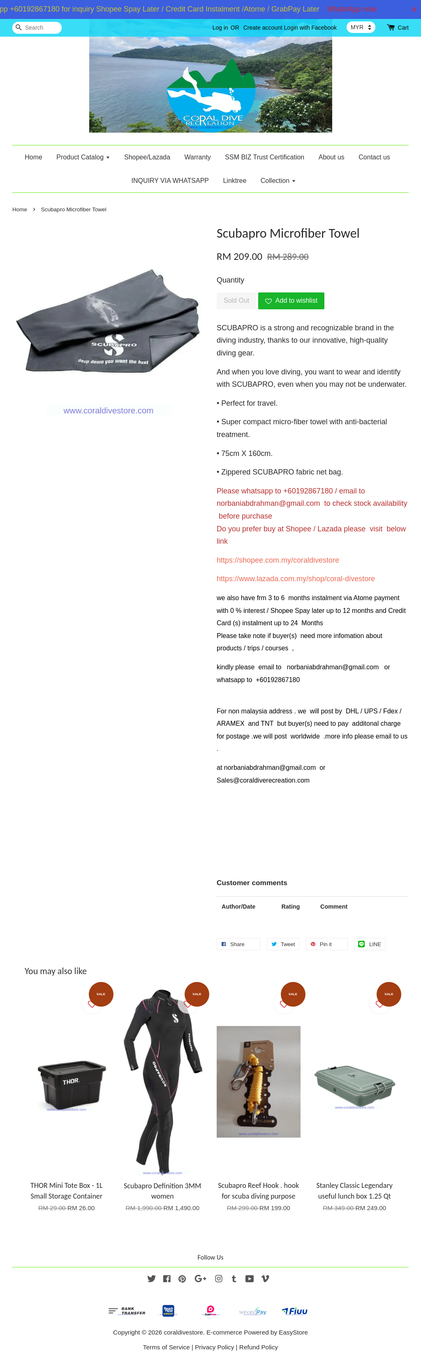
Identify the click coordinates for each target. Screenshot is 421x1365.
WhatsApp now (357, 9)
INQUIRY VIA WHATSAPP (170, 180)
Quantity (230, 280)
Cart (403, 27)
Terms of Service (166, 1347)
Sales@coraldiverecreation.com (263, 780)
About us (332, 157)
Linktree (234, 180)
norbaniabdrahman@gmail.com (268, 503)
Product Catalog (83, 157)
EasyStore (293, 1332)
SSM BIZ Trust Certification (264, 157)
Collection (278, 180)
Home (33, 157)
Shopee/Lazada (147, 157)
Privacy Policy (214, 1347)
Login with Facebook (310, 27)
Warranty (198, 157)
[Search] (37, 28)
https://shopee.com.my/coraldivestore (278, 560)
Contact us (374, 157)
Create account (262, 27)
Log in (220, 27)
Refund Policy (258, 1347)
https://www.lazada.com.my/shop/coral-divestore (296, 579)
